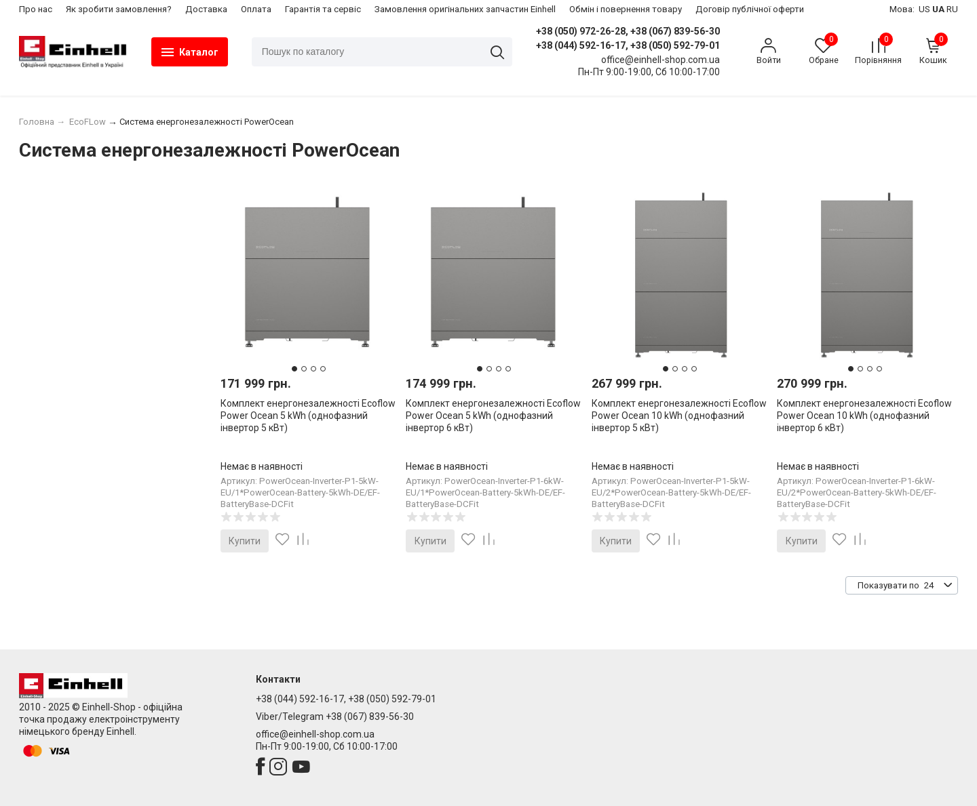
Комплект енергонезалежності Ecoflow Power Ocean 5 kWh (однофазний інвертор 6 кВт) (493, 415)
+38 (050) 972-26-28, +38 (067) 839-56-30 (628, 31)
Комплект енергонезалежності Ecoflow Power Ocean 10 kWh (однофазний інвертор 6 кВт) (864, 415)
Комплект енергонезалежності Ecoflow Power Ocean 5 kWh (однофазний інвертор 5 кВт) (308, 415)
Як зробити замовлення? (119, 9)
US (924, 9)
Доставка (206, 9)
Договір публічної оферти (749, 9)
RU (952, 9)
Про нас (35, 9)
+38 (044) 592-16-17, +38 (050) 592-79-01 (628, 45)
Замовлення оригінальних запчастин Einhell (465, 9)
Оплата (256, 9)
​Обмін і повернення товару (625, 9)
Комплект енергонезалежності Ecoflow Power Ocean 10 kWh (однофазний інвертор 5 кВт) (679, 415)
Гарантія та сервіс (323, 9)
